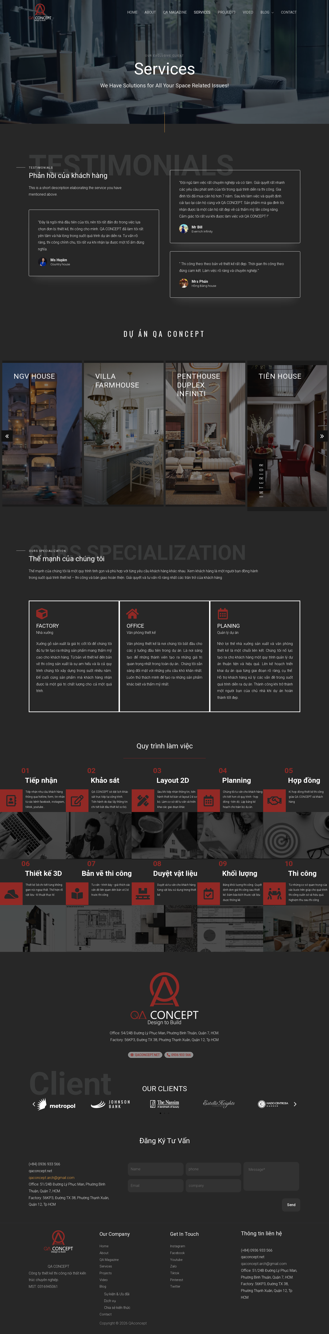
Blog (264, 12)
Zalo (173, 1266)
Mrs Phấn (200, 281)
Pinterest (177, 1280)
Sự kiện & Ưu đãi (116, 1294)
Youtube (176, 1259)
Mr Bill (197, 227)
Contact (289, 12)
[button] (145, 1055)
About (150, 12)
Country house (60, 264)
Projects (227, 12)
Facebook (178, 1253)
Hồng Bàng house (204, 285)
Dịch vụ (110, 1301)
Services (202, 12)
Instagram (178, 1246)
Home (132, 12)
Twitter (175, 1286)
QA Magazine (175, 12)
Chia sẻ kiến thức (117, 1307)
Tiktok (175, 1273)
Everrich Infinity (202, 231)
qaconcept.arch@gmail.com (51, 1178)
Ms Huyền (58, 260)
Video (248, 12)
